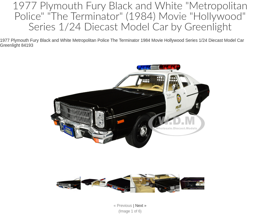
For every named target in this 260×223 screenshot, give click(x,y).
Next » (140, 205)
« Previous (122, 205)
